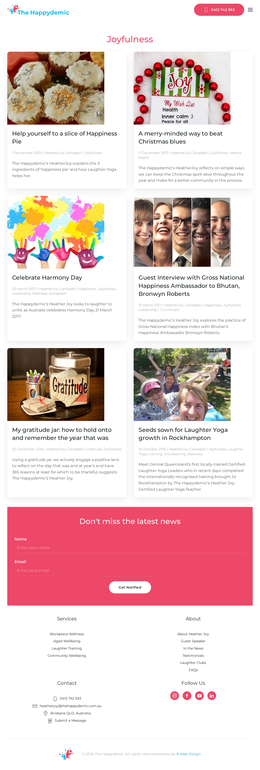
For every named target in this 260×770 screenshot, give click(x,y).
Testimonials (193, 655)
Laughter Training (67, 648)
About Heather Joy (193, 634)
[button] (250, 9)
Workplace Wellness (67, 634)
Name (21, 539)
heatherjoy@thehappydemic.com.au (66, 706)
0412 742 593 (219, 9)
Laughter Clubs (193, 662)
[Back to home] (38, 9)
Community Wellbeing (67, 655)
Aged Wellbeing (67, 641)
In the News (193, 648)
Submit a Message (67, 720)
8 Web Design (189, 754)
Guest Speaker (193, 641)
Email (20, 561)
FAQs (193, 670)
